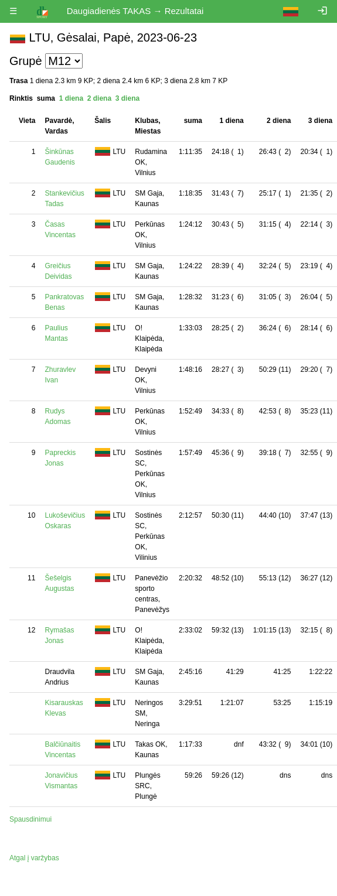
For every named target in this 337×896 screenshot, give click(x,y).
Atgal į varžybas (34, 858)
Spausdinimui (30, 819)
